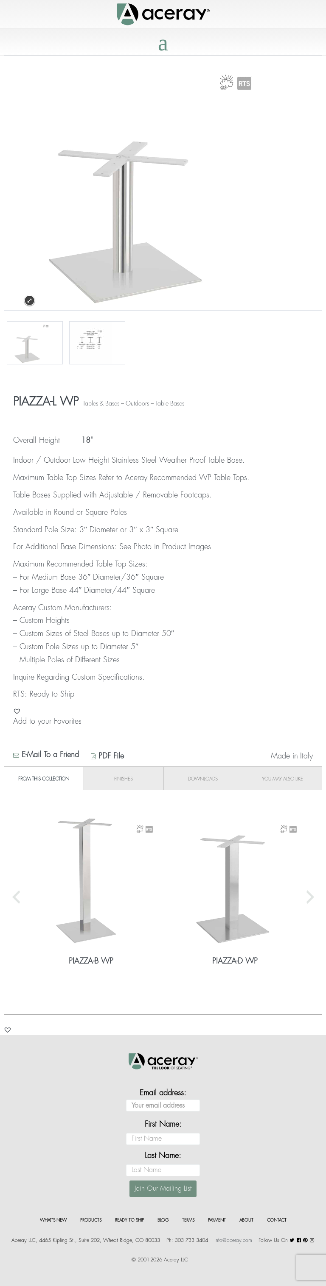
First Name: (163, 1124)
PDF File (107, 756)
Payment (217, 1220)
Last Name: (163, 1155)
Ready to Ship (129, 1220)
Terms (188, 1220)
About (246, 1220)
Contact (277, 1220)
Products (90, 1220)
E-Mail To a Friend (46, 754)
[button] (17, 711)
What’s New (53, 1220)
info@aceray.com (233, 1240)
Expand (29, 300)
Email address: (163, 1100)
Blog (163, 1220)
